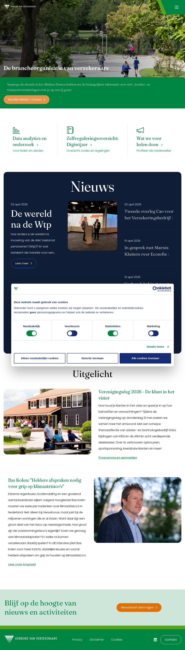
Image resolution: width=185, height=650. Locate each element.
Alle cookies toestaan (145, 358)
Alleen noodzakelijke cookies (40, 358)
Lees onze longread (22, 564)
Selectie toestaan (92, 358)
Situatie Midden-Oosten (26, 99)
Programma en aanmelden (117, 458)
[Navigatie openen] (176, 7)
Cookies (116, 640)
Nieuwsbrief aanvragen (139, 607)
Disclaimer (97, 640)
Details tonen (155, 346)
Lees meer (23, 263)
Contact (171, 640)
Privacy (77, 640)
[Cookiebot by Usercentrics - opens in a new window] (155, 289)
